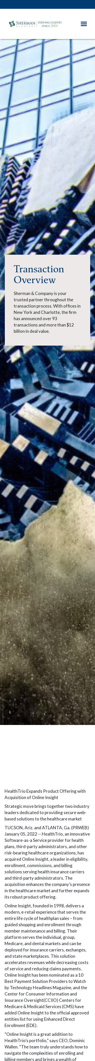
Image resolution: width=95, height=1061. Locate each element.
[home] (40, 24)
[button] (83, 24)
